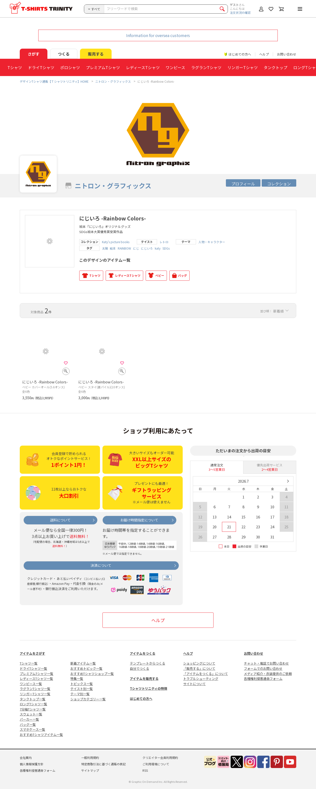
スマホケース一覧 (32, 729)
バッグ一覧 (28, 724)
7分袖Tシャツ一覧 (33, 709)
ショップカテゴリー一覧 (88, 699)
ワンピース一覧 (31, 683)
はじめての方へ (141, 698)
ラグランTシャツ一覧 (35, 688)
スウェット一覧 (31, 714)
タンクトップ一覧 (32, 699)
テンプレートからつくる (147, 663)
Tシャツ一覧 (29, 663)
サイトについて (194, 683)
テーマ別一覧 (80, 693)
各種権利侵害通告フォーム (263, 678)
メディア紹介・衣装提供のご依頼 (268, 673)
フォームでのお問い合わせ (263, 668)
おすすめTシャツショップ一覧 (92, 673)
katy (157, 248)
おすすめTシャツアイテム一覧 (41, 734)
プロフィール (243, 184)
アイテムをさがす (32, 653)
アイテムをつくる (142, 653)
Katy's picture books (115, 241)
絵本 (113, 248)
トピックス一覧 (81, 683)
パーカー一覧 (29, 719)
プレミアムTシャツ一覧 (36, 673)
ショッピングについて (199, 663)
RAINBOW (124, 248)
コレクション (279, 184)
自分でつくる (139, 668)
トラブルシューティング (200, 678)
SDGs (166, 248)
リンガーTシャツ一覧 (35, 693)
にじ (136, 248)
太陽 (105, 248)
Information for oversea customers (158, 35)
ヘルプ (264, 54)
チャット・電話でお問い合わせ (266, 663)
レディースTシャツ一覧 (36, 678)
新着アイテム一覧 (83, 663)
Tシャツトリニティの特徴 (148, 688)
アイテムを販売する (144, 678)
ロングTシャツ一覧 (33, 704)
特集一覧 (76, 678)
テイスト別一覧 (81, 688)
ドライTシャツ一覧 (33, 668)
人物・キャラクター (211, 241)
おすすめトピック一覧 (86, 668)
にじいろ (147, 248)
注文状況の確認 (240, 12)
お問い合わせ (286, 54)
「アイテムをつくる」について (205, 673)
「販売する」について (199, 668)
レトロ (163, 241)
